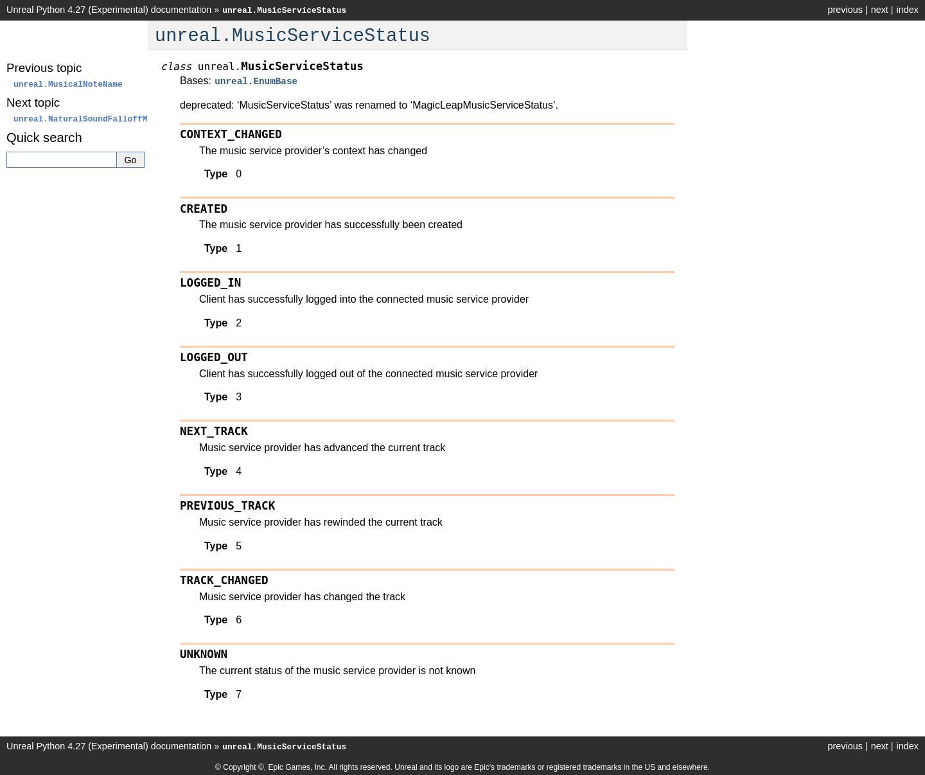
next (879, 9)
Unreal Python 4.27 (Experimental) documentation (108, 9)
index (908, 9)
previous (844, 9)
